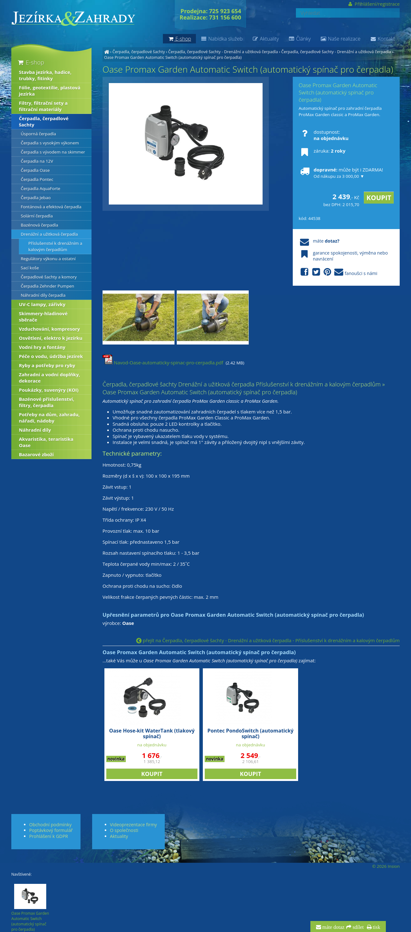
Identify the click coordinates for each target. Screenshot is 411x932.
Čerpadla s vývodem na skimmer (53, 152)
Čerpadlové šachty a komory (49, 277)
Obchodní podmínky (50, 825)
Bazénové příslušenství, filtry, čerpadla (46, 402)
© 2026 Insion (386, 866)
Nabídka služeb (222, 38)
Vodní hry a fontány (42, 347)
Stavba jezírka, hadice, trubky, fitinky (45, 75)
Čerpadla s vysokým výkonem (50, 143)
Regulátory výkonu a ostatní (48, 258)
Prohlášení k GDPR (48, 836)
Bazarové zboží (36, 454)
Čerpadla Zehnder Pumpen (47, 286)
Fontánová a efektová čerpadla (51, 207)
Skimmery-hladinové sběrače (43, 316)
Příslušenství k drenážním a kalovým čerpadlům (55, 246)
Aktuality (265, 38)
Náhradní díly (35, 430)
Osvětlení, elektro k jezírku (50, 338)
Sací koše (30, 268)
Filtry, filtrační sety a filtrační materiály (43, 106)
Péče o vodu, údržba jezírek (51, 356)
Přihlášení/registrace (373, 4)
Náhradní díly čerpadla (43, 295)
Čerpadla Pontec (37, 179)
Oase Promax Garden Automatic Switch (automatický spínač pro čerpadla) (173, 57)
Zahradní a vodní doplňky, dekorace (49, 377)
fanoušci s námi (338, 272)
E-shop (30, 62)
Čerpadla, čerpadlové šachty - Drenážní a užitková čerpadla (223, 51)
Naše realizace (340, 38)
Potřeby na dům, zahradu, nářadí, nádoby (49, 417)
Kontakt (382, 38)
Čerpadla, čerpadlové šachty (138, 51)
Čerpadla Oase (35, 170)
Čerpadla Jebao (36, 197)
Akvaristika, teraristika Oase (46, 442)
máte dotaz (333, 927)
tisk (376, 927)
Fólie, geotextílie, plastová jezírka (50, 90)
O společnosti (124, 830)
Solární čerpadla (37, 216)
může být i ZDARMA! (341, 172)
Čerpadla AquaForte (40, 188)
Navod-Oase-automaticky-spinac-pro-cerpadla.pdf (163, 362)
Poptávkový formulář (51, 830)
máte (319, 241)
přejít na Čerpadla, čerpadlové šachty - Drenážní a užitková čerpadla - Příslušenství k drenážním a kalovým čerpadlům (268, 640)
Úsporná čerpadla (38, 134)
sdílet (357, 927)
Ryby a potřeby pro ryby (47, 365)
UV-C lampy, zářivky (42, 304)
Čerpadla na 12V (37, 161)
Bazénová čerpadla (39, 225)
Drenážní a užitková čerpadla (49, 234)
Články (299, 38)
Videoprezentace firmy (133, 825)
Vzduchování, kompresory (49, 329)
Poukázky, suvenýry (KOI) (49, 390)
